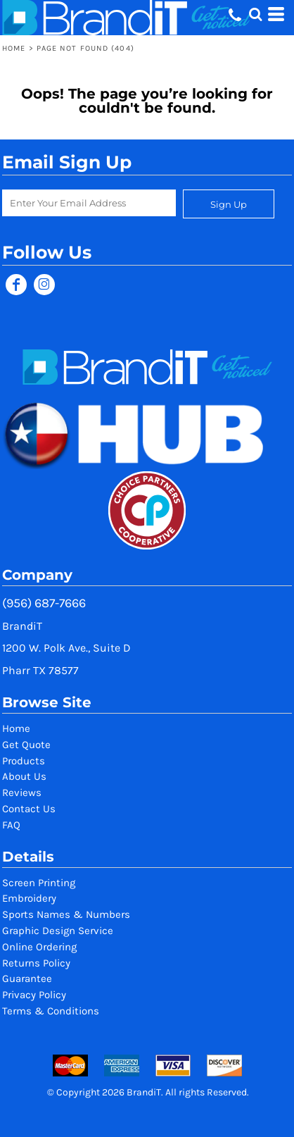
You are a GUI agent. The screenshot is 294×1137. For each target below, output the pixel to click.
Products (23, 760)
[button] (255, 14)
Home (13, 48)
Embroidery (29, 898)
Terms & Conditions (50, 1011)
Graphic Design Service (57, 930)
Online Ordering (39, 946)
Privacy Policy (34, 994)
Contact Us (29, 808)
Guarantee (27, 978)
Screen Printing (38, 882)
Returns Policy (36, 963)
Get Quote (26, 744)
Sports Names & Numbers (66, 914)
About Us (24, 776)
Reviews (21, 792)
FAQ (11, 825)
